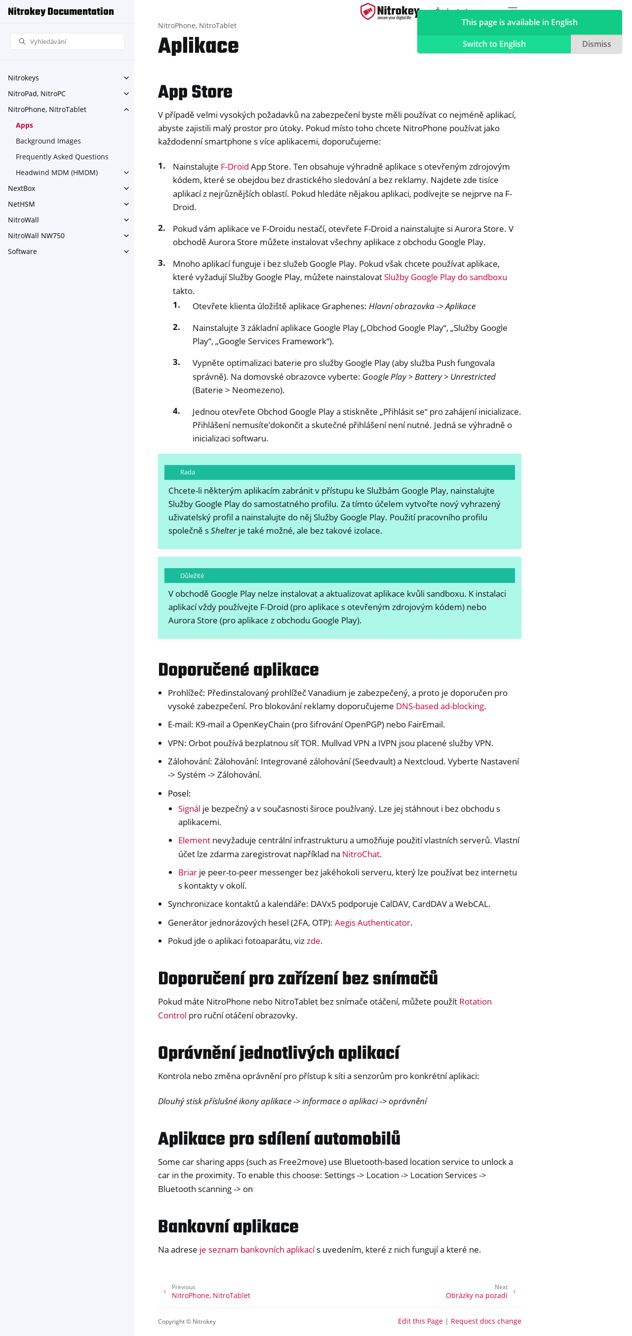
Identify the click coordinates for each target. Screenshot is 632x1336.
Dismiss (596, 43)
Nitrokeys (23, 77)
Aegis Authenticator (372, 922)
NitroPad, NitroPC (37, 93)
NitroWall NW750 (36, 235)
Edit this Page (420, 1321)
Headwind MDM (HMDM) (57, 172)
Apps (24, 125)
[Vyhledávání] (67, 42)
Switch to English (494, 43)
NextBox (21, 188)
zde (313, 940)
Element (194, 840)
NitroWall (23, 219)
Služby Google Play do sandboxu (445, 277)
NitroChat (361, 854)
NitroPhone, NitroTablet (47, 109)
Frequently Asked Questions (62, 156)
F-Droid (235, 166)
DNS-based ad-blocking (440, 706)
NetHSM (21, 204)
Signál (189, 808)
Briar (187, 872)
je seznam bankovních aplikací (257, 1249)
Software (22, 251)
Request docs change (486, 1321)
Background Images (48, 140)
